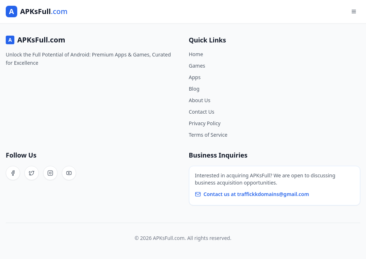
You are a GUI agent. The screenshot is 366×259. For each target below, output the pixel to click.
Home (196, 54)
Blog (194, 88)
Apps (195, 77)
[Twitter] (31, 173)
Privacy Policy (205, 123)
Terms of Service (208, 134)
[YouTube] (69, 173)
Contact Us (201, 111)
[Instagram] (50, 173)
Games (197, 65)
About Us (199, 100)
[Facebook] (13, 173)
